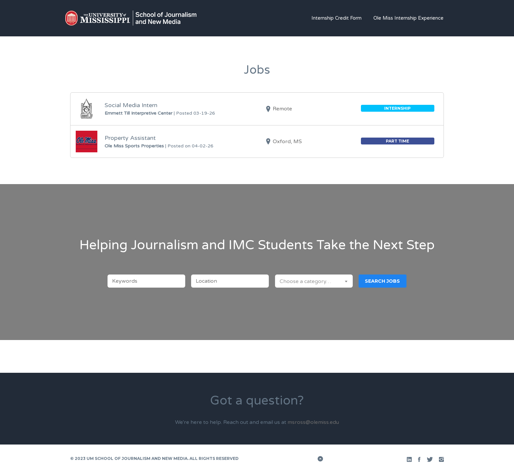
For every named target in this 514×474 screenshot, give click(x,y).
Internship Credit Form (336, 18)
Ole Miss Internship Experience (408, 18)
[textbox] (314, 281)
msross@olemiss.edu (313, 422)
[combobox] (314, 281)
